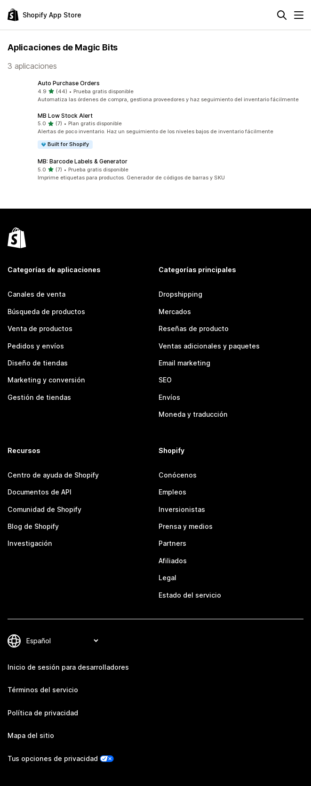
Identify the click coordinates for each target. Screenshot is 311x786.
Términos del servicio (43, 690)
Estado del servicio (190, 595)
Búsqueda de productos (46, 312)
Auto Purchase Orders (69, 83)
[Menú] (298, 15)
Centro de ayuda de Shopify (53, 475)
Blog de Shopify (33, 526)
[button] (155, 91)
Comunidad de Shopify (44, 509)
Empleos (172, 492)
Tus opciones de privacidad (53, 758)
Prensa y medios (186, 526)
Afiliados (173, 561)
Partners (172, 543)
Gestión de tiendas (39, 397)
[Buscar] (282, 15)
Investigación (30, 543)
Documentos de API (40, 492)
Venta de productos (40, 328)
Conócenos (178, 475)
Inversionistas (182, 509)
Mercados (175, 312)
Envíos (169, 397)
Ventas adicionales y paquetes (209, 346)
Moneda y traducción (193, 414)
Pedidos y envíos (36, 346)
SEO (165, 380)
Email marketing (184, 363)
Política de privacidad (43, 713)
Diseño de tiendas (38, 363)
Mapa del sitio (31, 735)
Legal (167, 578)
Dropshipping (180, 294)
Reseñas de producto (194, 328)
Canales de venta (36, 294)
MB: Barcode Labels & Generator (83, 161)
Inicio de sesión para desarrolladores (68, 667)
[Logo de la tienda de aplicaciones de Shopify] (44, 14)
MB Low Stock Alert (65, 115)
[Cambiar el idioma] (62, 640)
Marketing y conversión (46, 380)
